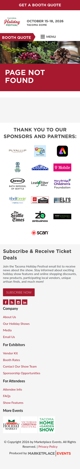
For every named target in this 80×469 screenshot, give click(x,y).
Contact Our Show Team (20, 366)
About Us (9, 317)
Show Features (13, 402)
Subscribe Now (18, 292)
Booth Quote (16, 37)
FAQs (6, 396)
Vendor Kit (10, 353)
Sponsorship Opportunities (21, 373)
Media (7, 330)
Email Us (9, 337)
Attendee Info (12, 389)
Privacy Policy (48, 446)
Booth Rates (11, 360)
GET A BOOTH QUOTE (40, 5)
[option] (40, 66)
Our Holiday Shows (16, 323)
